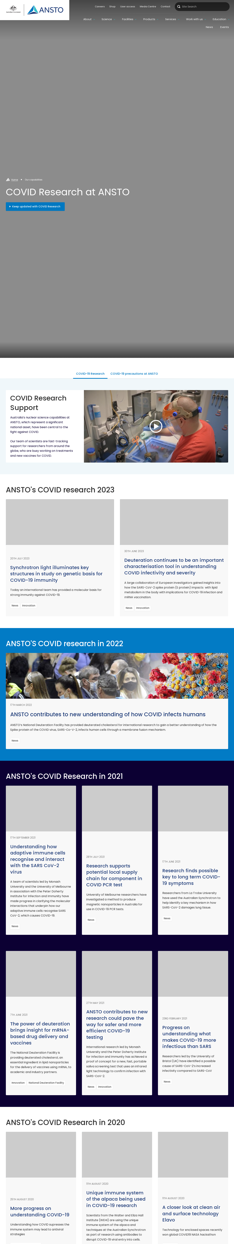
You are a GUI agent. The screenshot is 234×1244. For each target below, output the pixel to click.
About (87, 19)
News (209, 27)
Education (219, 19)
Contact (165, 6)
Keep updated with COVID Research (36, 206)
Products (149, 19)
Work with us (194, 19)
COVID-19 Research (90, 374)
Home (14, 179)
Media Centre (148, 6)
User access (127, 6)
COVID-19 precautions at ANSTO (134, 374)
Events (224, 27)
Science (107, 19)
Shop (112, 6)
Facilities (127, 19)
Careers (100, 6)
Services (170, 19)
